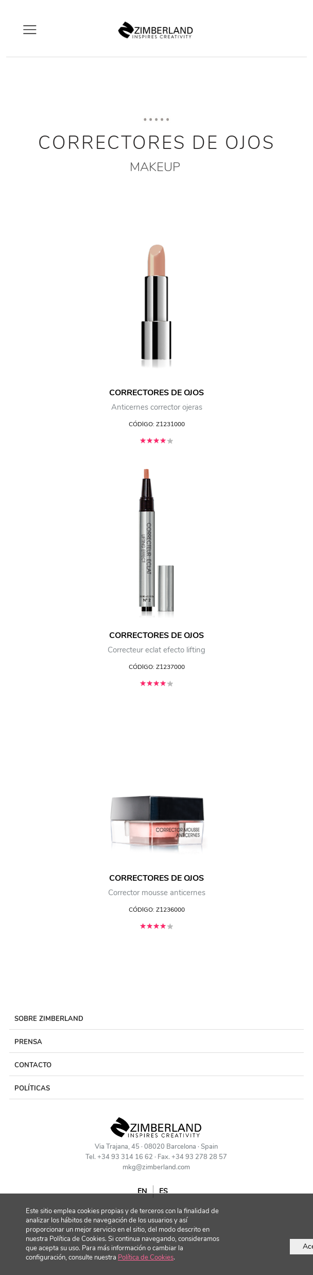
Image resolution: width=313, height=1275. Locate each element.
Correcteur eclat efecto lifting (156, 650)
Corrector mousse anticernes (156, 892)
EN (142, 1191)
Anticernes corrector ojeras (156, 407)
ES (163, 1191)
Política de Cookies (145, 1257)
